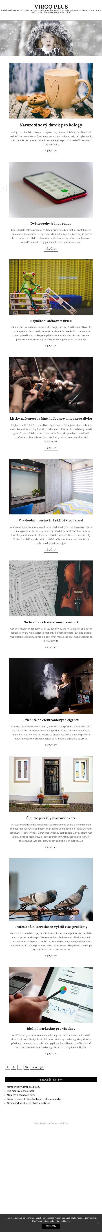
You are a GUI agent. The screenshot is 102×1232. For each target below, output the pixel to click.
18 (26, 1067)
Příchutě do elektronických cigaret (51, 720)
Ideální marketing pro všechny (51, 1028)
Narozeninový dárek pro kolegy (51, 125)
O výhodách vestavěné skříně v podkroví (51, 520)
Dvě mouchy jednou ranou (51, 223)
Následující (37, 1067)
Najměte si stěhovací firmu (51, 321)
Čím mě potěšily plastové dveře (51, 818)
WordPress (64, 1123)
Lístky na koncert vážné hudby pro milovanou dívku (51, 418)
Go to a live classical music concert (51, 622)
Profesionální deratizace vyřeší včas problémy (51, 927)
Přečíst (51, 151)
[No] (98, 1223)
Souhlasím (51, 1226)
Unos (48, 1123)
